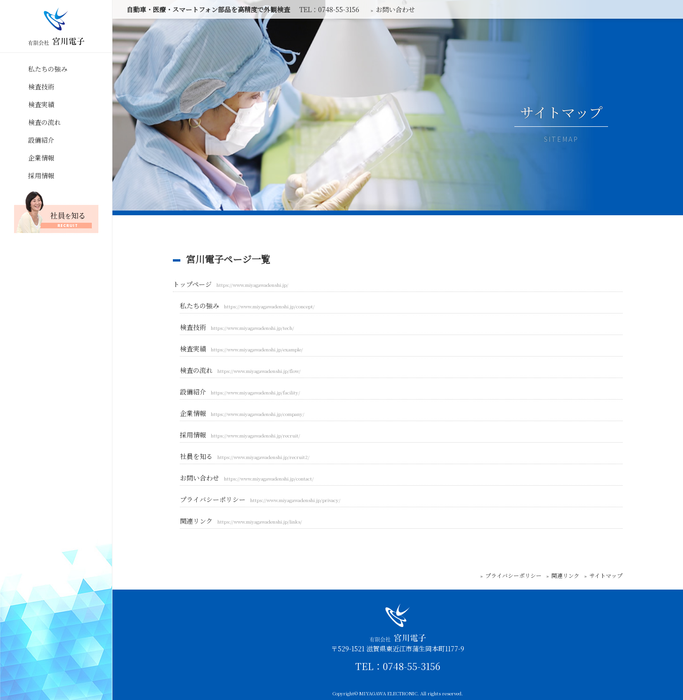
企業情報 (41, 157)
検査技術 (41, 86)
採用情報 (41, 175)
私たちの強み (47, 68)
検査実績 (41, 104)
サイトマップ (606, 575)
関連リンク (241, 520)
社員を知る (245, 456)
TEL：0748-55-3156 (397, 666)
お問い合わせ (247, 477)
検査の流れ (44, 122)
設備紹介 (41, 140)
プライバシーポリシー (260, 499)
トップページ (231, 284)
